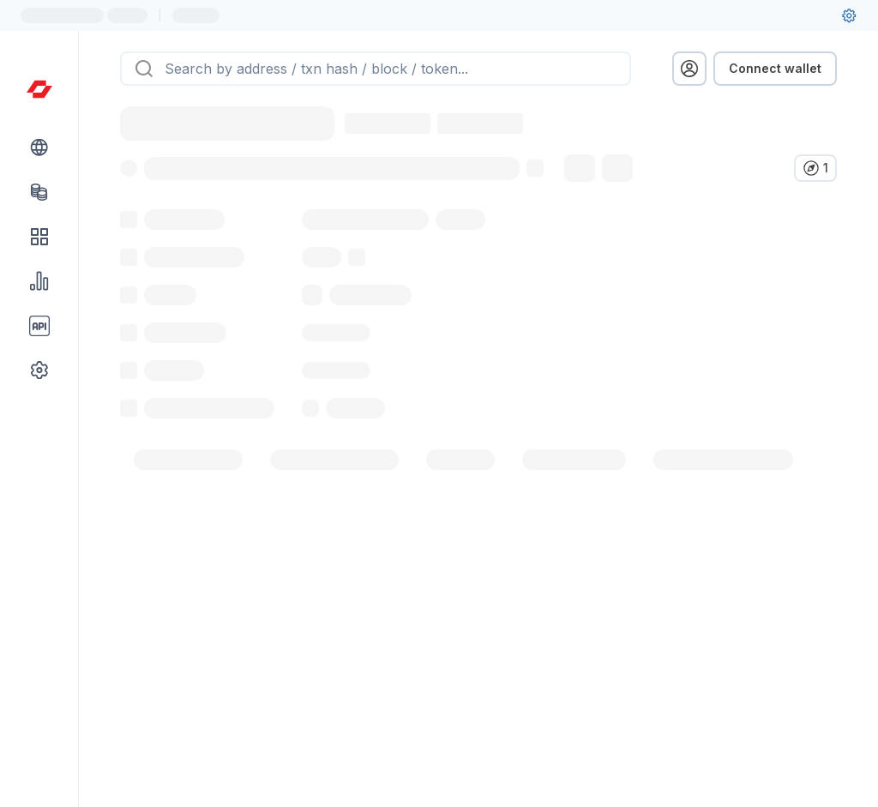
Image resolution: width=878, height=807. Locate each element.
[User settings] (848, 15)
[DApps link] (39, 236)
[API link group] (39, 325)
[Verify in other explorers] (815, 168)
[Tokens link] (39, 192)
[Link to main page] (39, 89)
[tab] (188, 497)
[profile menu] (689, 68)
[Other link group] (39, 370)
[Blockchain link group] (39, 147)
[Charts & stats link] (39, 281)
